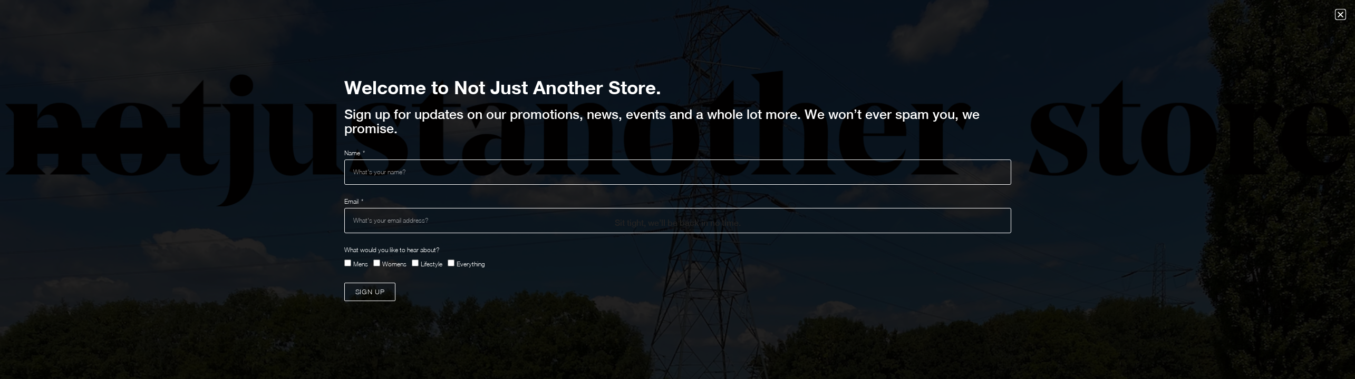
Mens (360, 264)
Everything (471, 264)
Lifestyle (431, 264)
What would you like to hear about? (391, 250)
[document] (677, 189)
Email (352, 201)
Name (353, 153)
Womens (394, 264)
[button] (1340, 14)
